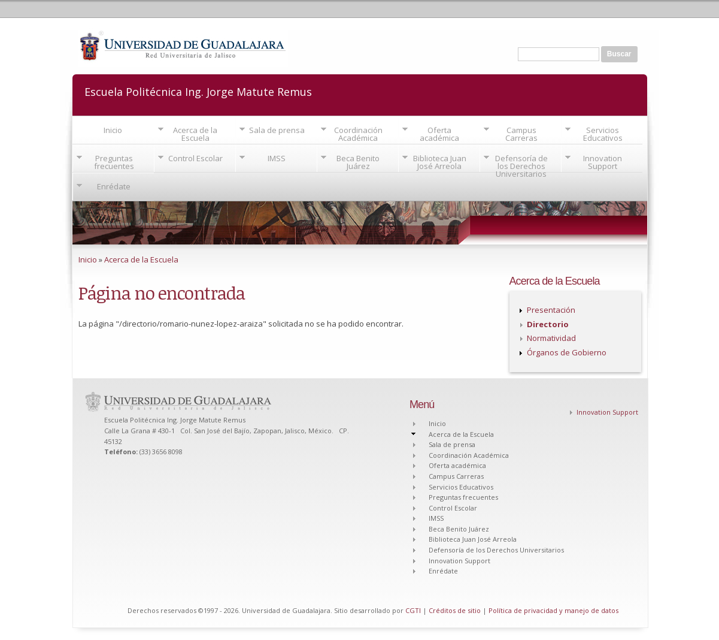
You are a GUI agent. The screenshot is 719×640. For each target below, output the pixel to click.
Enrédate (114, 186)
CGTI (413, 610)
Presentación (551, 309)
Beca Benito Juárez (358, 162)
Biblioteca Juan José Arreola (439, 162)
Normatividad (551, 338)
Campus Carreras (521, 134)
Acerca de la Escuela (195, 134)
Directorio (548, 324)
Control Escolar (195, 158)
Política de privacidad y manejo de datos (553, 610)
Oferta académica (439, 134)
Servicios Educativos (603, 134)
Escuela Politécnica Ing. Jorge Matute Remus (198, 90)
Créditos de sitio (455, 610)
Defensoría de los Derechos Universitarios (521, 166)
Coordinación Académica (358, 134)
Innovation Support (602, 162)
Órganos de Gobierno (566, 352)
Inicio (113, 130)
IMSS (277, 158)
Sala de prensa (277, 130)
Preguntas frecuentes (114, 162)
